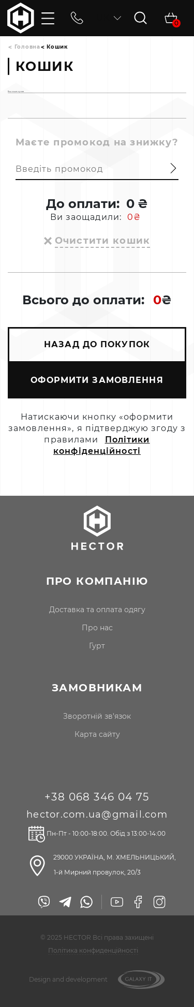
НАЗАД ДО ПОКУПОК (97, 344)
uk (108, 18)
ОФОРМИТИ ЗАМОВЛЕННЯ (97, 380)
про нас (97, 627)
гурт (97, 645)
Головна (27, 46)
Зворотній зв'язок (97, 716)
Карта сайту (97, 734)
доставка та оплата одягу (97, 609)
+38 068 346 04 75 (97, 797)
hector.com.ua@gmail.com (97, 814)
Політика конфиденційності (93, 950)
